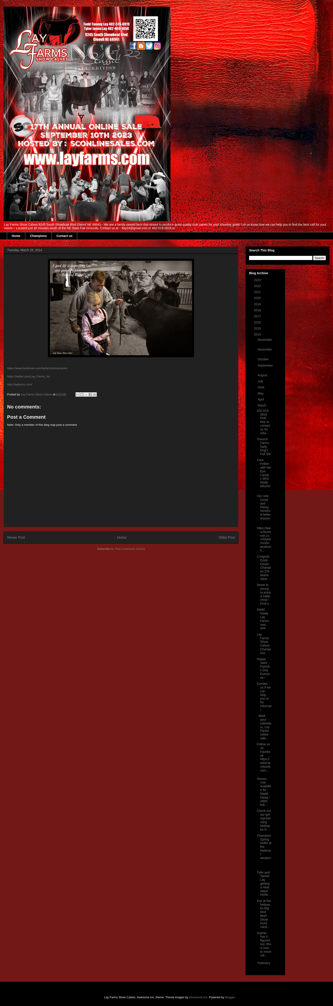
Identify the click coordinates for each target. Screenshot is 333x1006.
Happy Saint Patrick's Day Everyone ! (263, 668)
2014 (258, 334)
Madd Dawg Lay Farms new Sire (263, 619)
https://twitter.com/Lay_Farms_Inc (28, 376)
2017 (258, 316)
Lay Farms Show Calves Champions (264, 644)
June (261, 387)
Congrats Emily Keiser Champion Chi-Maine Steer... (264, 568)
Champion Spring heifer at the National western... (264, 849)
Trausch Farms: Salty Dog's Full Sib (264, 446)
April (261, 399)
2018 (258, 310)
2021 (258, 292)
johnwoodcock (198, 997)
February (264, 963)
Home (16, 236)
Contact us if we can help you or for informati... (264, 697)
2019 (258, 304)
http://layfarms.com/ (19, 384)
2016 (258, 322)
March (262, 405)
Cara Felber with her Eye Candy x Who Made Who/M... (264, 474)
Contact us (64, 236)
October (264, 359)
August (263, 375)
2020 (258, 298)
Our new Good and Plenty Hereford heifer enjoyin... (264, 509)
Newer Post (16, 537)
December (265, 339)
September (265, 365)
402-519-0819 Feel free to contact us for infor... (263, 422)
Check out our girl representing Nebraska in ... (264, 820)
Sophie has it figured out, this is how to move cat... (264, 944)
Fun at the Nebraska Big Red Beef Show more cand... (264, 914)
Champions (38, 236)
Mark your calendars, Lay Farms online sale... (264, 727)
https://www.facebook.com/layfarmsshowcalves (37, 368)
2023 (258, 280)
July (261, 381)
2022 (258, 286)
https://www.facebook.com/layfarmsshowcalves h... (264, 539)
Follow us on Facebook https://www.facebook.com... (264, 757)
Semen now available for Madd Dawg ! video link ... (264, 792)
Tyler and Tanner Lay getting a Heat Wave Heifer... (264, 884)
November (265, 349)
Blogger (230, 997)
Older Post (226, 537)
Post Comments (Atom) (130, 548)
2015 (258, 328)
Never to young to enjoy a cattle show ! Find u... (264, 594)
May (261, 393)
